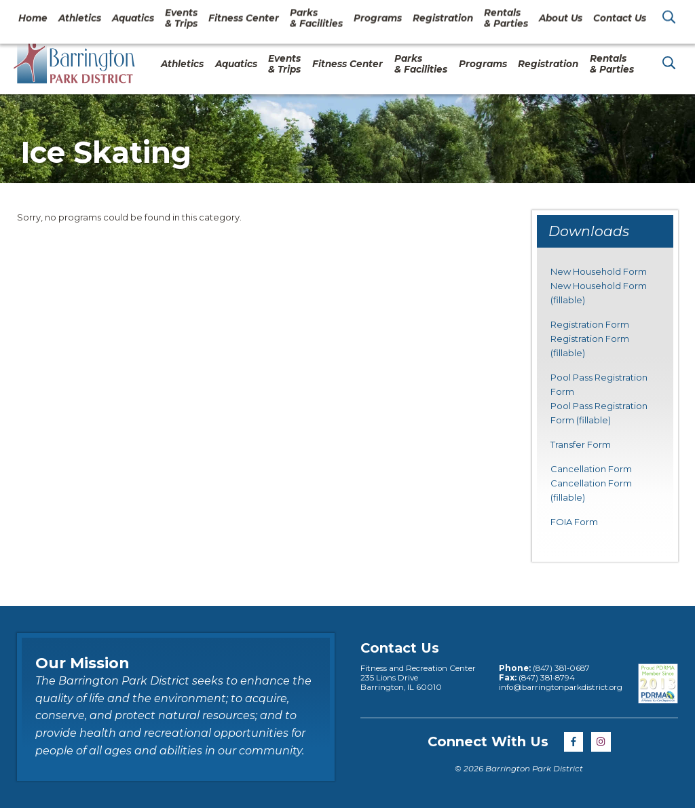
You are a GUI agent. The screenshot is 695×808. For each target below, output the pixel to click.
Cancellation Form (591, 468)
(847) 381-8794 (545, 677)
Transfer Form (580, 444)
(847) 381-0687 (560, 668)
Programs (483, 63)
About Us (504, 16)
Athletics (182, 63)
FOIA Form (574, 521)
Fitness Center (347, 63)
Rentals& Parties (612, 64)
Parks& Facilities (420, 64)
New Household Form (598, 271)
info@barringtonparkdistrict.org (560, 687)
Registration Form (589, 324)
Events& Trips (284, 64)
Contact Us (575, 16)
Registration (548, 63)
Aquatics (236, 63)
